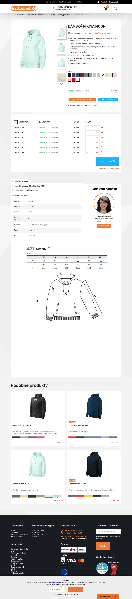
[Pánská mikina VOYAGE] (38, 406)
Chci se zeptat (104, 226)
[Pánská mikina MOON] (38, 464)
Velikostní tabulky (17, 573)
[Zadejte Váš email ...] (108, 531)
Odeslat (103, 546)
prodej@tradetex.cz (73, 536)
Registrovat (113, 2)
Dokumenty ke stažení (19, 534)
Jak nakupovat (51, 2)
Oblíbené (71, 2)
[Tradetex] (24, 7)
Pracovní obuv (37, 534)
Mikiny (53, 15)
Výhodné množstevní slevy (82, 100)
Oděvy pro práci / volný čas (37, 15)
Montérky (35, 532)
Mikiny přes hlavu (64, 15)
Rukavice (35, 536)
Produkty (20, 15)
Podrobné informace (20, 181)
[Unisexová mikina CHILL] (94, 406)
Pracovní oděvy (38, 530)
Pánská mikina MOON (21, 484)
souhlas (55, 582)
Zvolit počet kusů (108, 100)
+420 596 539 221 (73, 530)
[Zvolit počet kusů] (92, 127)
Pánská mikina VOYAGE (22, 425)
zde (76, 594)
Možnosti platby (17, 559)
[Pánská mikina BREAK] (94, 464)
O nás (13, 530)
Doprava (14, 557)
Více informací (104, 33)
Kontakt (79, 2)
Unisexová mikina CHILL (78, 425)
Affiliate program (17, 536)
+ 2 (56, 497)
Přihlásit (104, 2)
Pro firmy (62, 2)
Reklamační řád (16, 561)
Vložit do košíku (107, 161)
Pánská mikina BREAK (77, 484)
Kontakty (14, 532)
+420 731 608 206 (104, 222)
